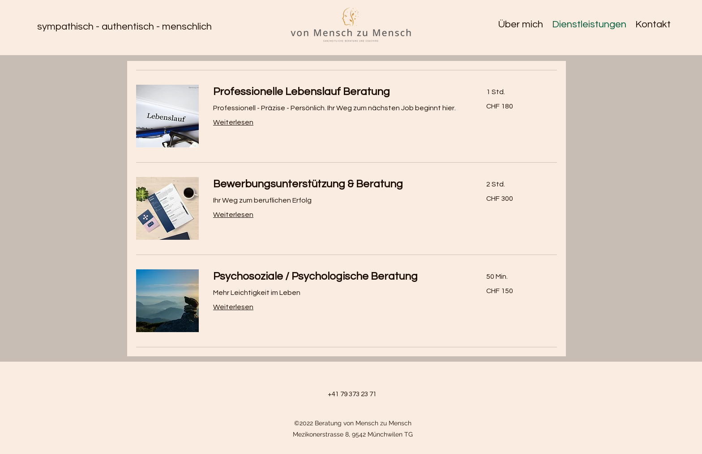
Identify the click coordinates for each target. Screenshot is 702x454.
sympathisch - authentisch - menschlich (124, 27)
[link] (339, 92)
